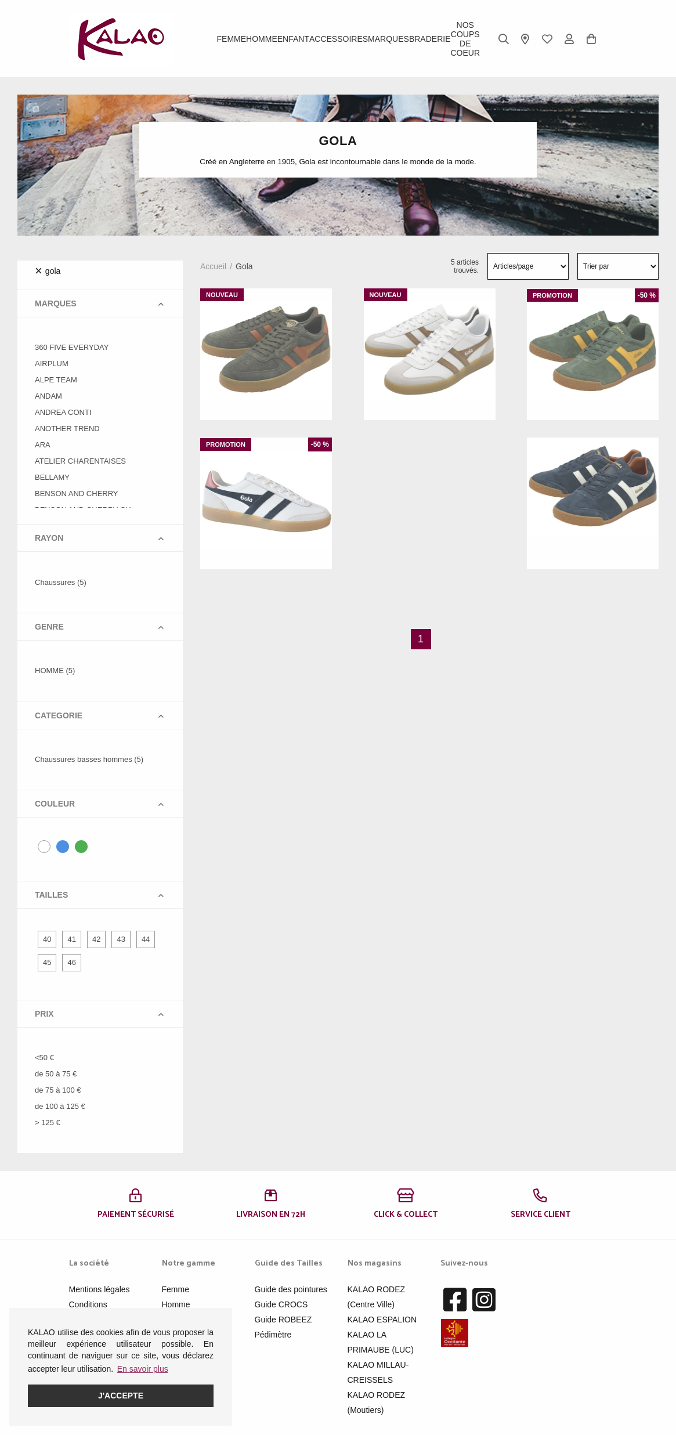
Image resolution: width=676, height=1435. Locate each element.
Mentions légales (99, 1289)
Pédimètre (273, 1334)
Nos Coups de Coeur (465, 38)
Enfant (293, 39)
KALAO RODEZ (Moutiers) (377, 1402)
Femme (232, 39)
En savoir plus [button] (142, 1368)
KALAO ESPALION (382, 1319)
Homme (261, 39)
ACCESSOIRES (338, 39)
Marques (388, 39)
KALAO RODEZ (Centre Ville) (377, 1297)
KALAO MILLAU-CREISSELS (378, 1372)
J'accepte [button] (120, 1395)
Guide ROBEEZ (283, 1319)
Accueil (213, 266)
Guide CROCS (281, 1304)
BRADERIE (430, 39)
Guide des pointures (291, 1289)
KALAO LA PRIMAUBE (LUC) (381, 1342)
